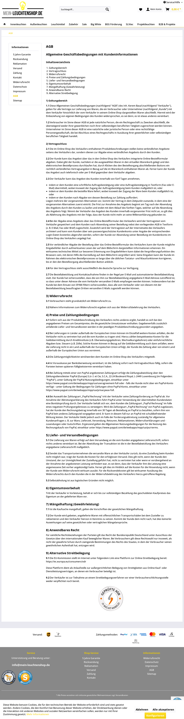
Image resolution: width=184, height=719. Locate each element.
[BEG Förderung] (113, 24)
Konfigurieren (155, 715)
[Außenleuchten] (38, 24)
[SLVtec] (129, 24)
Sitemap (17, 100)
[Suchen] (107, 9)
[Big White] (96, 24)
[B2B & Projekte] (167, 24)
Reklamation (20, 63)
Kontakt (17, 77)
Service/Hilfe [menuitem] (172, 2)
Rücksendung (20, 59)
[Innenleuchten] (18, 24)
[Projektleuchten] (146, 24)
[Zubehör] (73, 24)
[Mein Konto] (154, 9)
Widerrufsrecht (21, 82)
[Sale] (84, 24)
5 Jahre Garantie (22, 54)
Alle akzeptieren (163, 709)
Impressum (19, 91)
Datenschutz (20, 86)
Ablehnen (142, 709)
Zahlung (17, 72)
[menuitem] (85, 9)
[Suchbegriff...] (85, 9)
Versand (17, 68)
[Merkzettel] (141, 9)
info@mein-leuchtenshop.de (31, 665)
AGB (15, 95)
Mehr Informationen (38, 714)
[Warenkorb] (173, 9)
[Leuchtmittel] (58, 24)
